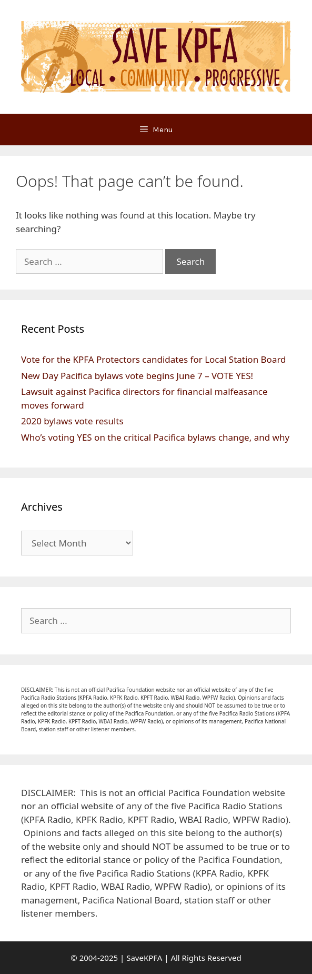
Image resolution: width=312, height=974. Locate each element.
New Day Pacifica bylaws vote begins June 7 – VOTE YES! (137, 376)
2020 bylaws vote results (72, 421)
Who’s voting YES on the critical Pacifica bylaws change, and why (155, 437)
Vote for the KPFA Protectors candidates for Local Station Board (153, 359)
